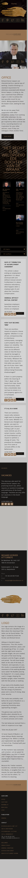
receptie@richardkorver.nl (14, 562)
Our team (4, 784)
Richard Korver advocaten (4, 3)
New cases (4, 789)
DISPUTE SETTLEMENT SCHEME (9, 835)
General (3, 800)
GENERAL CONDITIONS (7, 830)
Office (3, 781)
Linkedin (22, 20)
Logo (3, 792)
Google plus (17, 20)
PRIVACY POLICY (5, 827)
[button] (14, 508)
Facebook (2, 20)
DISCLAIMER (4, 825)
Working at (4, 787)
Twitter (12, 20)
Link (13, 305)
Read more (7, 132)
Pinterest (7, 20)
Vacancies (4, 452)
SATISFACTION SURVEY (7, 833)
